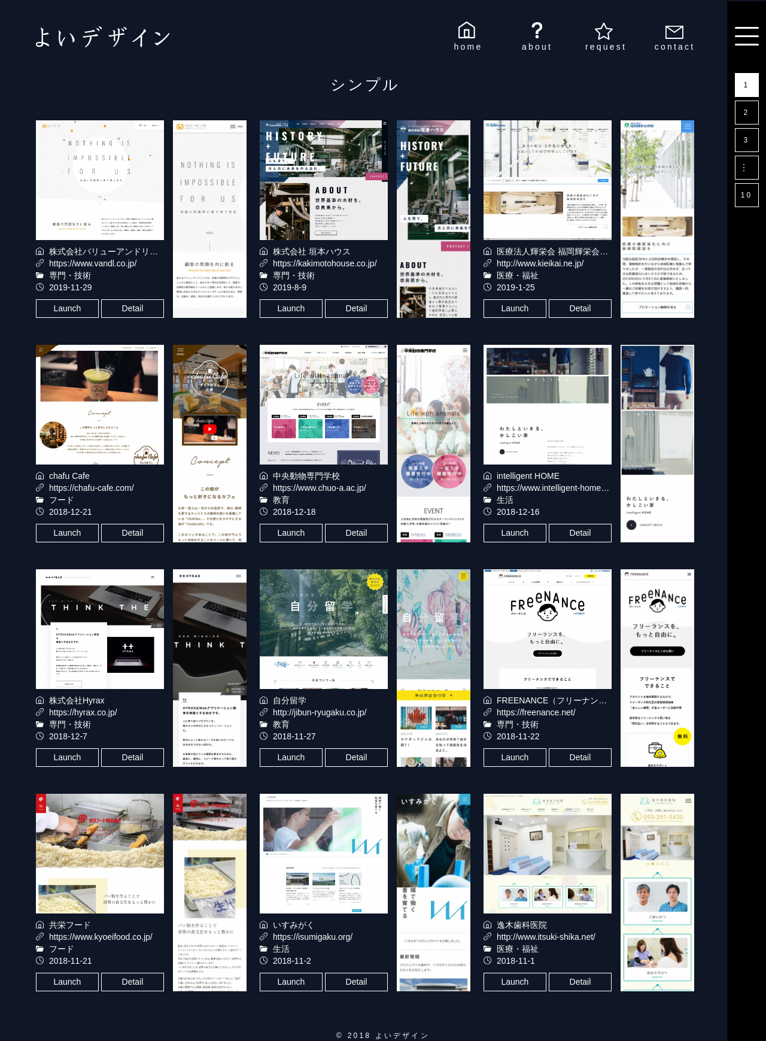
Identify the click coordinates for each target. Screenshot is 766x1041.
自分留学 (289, 700)
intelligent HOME (528, 476)
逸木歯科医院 (522, 925)
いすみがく (294, 925)
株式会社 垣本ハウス (312, 251)
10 (747, 195)
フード (61, 500)
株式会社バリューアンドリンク (107, 251)
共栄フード (70, 925)
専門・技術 (70, 275)
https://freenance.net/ (536, 712)
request (606, 46)
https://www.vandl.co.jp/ (92, 263)
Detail (133, 308)
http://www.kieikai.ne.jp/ (540, 263)
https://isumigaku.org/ (312, 937)
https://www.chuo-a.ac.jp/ (319, 488)
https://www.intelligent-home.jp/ (554, 488)
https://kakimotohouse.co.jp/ (325, 263)
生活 (505, 500)
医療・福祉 (518, 275)
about (537, 46)
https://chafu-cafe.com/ (91, 488)
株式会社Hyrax (77, 700)
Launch (67, 308)
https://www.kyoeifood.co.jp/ (101, 937)
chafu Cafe (69, 476)
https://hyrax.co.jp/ (83, 712)
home (468, 46)
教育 (281, 500)
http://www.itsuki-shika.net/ (546, 937)
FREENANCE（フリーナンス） (556, 700)
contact (675, 46)
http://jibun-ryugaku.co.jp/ (319, 712)
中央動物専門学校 (306, 476)
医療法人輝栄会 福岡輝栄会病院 (556, 251)
